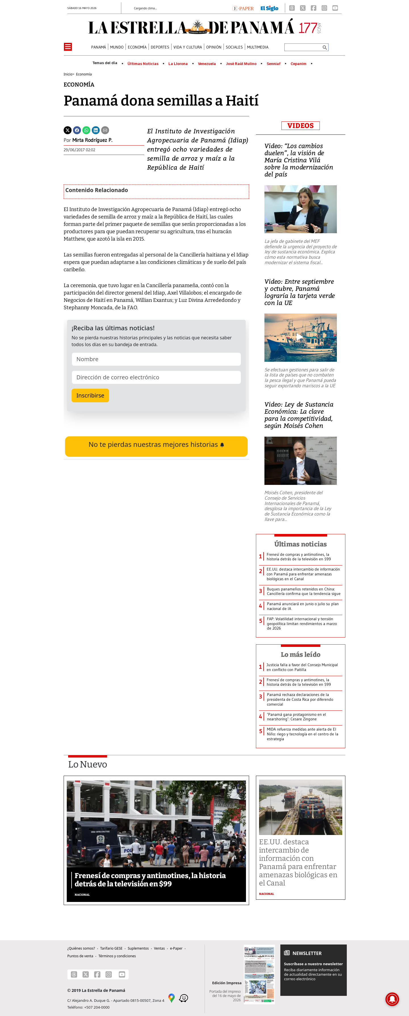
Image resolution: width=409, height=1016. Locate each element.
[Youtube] (335, 7)
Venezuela (207, 64)
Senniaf (274, 64)
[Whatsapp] (86, 130)
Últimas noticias (300, 544)
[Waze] (183, 997)
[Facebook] (313, 7)
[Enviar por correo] (105, 130)
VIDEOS (300, 126)
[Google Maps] (171, 997)
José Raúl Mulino (241, 64)
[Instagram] (324, 7)
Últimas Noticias (143, 64)
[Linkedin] (96, 130)
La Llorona (178, 64)
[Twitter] (68, 130)
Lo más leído (300, 655)
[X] (302, 7)
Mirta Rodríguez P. (92, 140)
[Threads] (292, 7)
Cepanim (298, 64)
